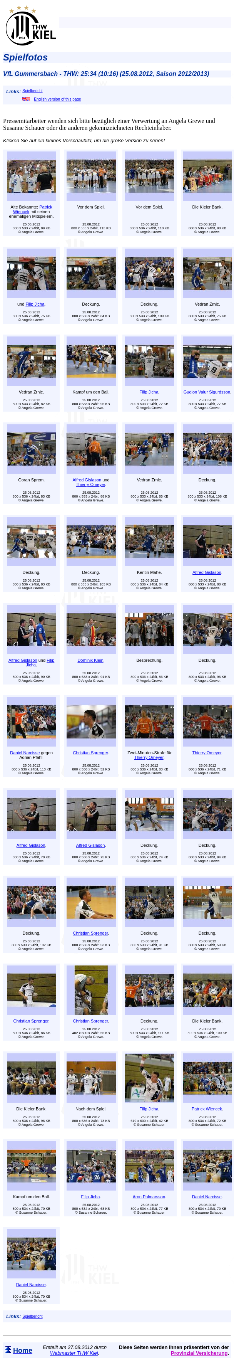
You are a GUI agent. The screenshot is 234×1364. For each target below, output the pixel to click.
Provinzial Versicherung (199, 1353)
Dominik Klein (90, 660)
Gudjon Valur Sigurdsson (207, 392)
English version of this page (51, 99)
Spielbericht (32, 91)
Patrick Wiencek (207, 1109)
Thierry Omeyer (90, 484)
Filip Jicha (34, 304)
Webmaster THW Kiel (74, 1353)
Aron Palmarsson (149, 1196)
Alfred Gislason (87, 480)
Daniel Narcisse (25, 752)
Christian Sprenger (90, 752)
